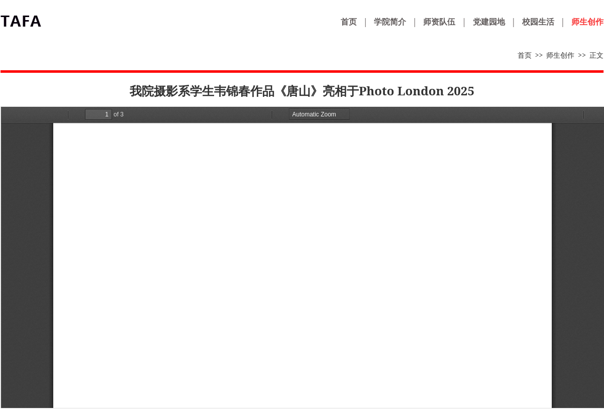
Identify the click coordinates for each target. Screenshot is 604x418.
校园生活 (538, 21)
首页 (349, 21)
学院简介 (390, 21)
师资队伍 (439, 21)
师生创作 (587, 21)
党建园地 (489, 21)
